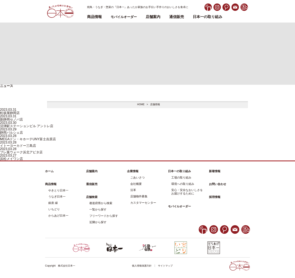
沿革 (133, 190)
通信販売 (176, 17)
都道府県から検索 (100, 203)
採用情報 (214, 197)
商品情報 (51, 184)
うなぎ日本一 (57, 196)
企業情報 (132, 171)
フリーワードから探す (103, 215)
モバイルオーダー (179, 206)
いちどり (54, 209)
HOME (140, 104)
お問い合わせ (217, 184)
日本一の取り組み (207, 17)
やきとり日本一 (58, 190)
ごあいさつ (137, 177)
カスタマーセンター (143, 202)
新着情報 (214, 171)
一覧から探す (98, 209)
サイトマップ (165, 265)
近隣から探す (98, 222)
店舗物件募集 (139, 196)
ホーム (49, 171)
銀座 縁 (53, 203)
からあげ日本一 (58, 215)
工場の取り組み (181, 177)
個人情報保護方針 (142, 265)
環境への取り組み (182, 183)
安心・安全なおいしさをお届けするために (187, 191)
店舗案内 (153, 17)
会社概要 (136, 183)
